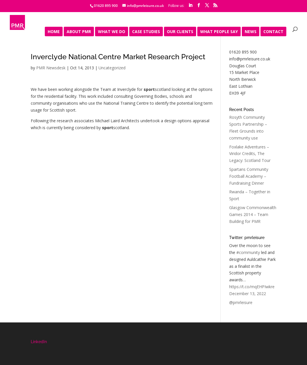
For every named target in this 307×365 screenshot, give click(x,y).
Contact (273, 32)
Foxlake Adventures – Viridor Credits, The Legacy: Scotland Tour (250, 153)
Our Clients (180, 32)
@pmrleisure (240, 302)
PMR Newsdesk (50, 67)
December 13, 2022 (247, 293)
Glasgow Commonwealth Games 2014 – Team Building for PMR (252, 214)
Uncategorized (112, 67)
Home (54, 32)
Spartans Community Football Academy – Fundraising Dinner (248, 176)
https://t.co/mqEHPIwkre (252, 286)
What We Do (111, 32)
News (250, 32)
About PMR (79, 32)
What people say (219, 32)
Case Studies (146, 32)
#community (248, 252)
